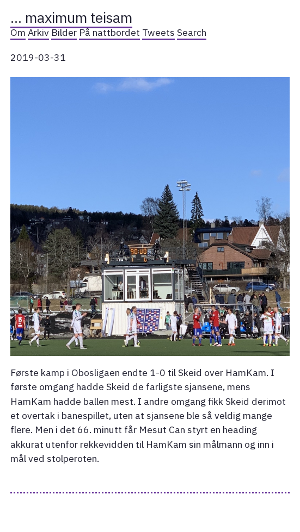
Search (191, 32)
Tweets (158, 32)
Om (18, 32)
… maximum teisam (71, 17)
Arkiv (38, 32)
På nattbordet (109, 32)
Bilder (64, 32)
